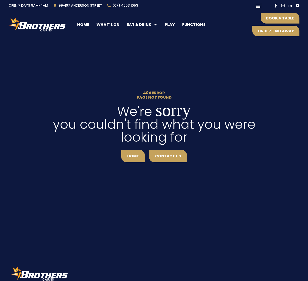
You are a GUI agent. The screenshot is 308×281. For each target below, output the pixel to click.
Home (83, 24)
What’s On (108, 24)
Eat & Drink (142, 25)
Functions (194, 24)
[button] (258, 6)
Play (170, 24)
